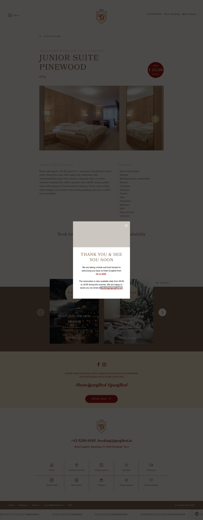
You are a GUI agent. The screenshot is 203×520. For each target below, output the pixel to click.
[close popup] (126, 225)
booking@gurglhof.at (111, 288)
